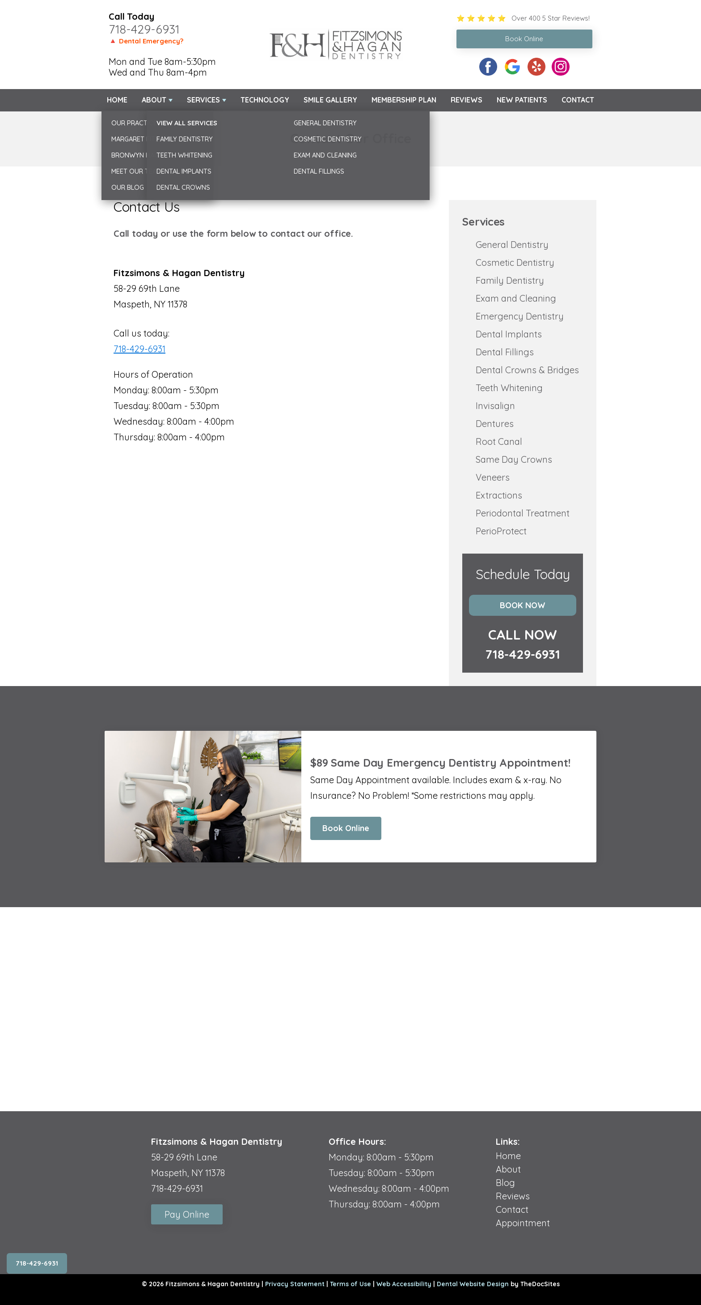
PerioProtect (501, 531)
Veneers (493, 477)
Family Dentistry (510, 280)
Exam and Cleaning (516, 298)
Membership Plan (404, 99)
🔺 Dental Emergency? (146, 41)
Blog (505, 1182)
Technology (265, 99)
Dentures (495, 423)
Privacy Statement (295, 1284)
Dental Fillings (505, 352)
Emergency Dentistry (520, 316)
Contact (578, 99)
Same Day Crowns (514, 459)
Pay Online (187, 1214)
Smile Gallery (330, 99)
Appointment (523, 1222)
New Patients (522, 99)
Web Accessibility (403, 1284)
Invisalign (495, 405)
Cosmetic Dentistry (515, 262)
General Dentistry (512, 244)
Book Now (522, 605)
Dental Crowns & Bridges (527, 369)
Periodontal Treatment (523, 513)
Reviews (466, 99)
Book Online (345, 828)
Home (117, 99)
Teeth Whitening (509, 387)
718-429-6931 (144, 29)
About (154, 99)
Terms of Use (350, 1284)
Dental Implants (509, 334)
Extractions (499, 495)
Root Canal (499, 441)
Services (203, 99)
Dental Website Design (473, 1284)
